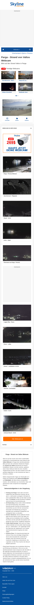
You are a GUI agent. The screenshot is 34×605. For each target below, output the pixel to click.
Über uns (4, 577)
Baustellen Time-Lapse (8, 584)
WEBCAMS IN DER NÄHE (17, 128)
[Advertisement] (17, 29)
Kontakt (4, 587)
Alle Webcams (17, 439)
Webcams (16, 49)
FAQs (3, 590)
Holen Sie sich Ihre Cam (8, 580)
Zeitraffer (7, 119)
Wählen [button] (27, 119)
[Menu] (30, 49)
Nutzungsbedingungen (8, 594)
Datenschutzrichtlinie (7, 601)
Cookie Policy (6, 597)
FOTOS (17, 445)
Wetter (17, 119)
